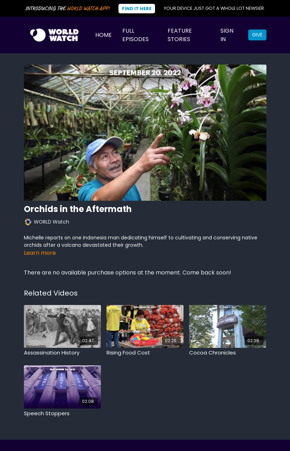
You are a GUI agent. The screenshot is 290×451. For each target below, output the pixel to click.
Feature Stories (180, 35)
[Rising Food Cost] (145, 353)
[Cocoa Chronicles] (227, 353)
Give (257, 34)
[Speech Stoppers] (62, 414)
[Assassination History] (62, 353)
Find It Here (137, 9)
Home (103, 35)
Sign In (226, 35)
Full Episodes (135, 35)
